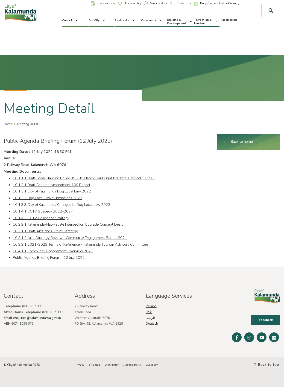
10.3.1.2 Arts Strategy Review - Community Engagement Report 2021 (70, 237)
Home (8, 124)
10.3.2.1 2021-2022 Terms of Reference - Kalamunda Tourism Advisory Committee (80, 244)
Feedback (266, 320)
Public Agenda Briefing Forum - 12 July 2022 (49, 257)
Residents (125, 20)
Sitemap (94, 365)
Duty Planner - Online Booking (216, 3)
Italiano (151, 306)
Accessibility (129, 3)
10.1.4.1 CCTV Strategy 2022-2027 (43, 211)
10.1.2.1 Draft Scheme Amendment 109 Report (51, 184)
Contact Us (180, 3)
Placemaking (228, 20)
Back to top (266, 364)
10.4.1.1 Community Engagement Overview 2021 (53, 251)
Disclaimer (112, 365)
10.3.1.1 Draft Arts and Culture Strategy (45, 231)
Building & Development (180, 21)
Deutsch (152, 323)
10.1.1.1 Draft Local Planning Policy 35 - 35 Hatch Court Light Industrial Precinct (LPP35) (84, 178)
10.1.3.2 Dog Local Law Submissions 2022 (47, 198)
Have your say (103, 3)
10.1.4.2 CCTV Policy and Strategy (41, 218)
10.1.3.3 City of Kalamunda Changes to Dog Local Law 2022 (61, 204)
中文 (149, 312)
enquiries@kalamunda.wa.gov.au (37, 318)
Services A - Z (156, 3)
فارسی (150, 318)
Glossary (152, 365)
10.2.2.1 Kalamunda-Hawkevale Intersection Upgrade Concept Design (69, 224)
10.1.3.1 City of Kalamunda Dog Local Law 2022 (52, 191)
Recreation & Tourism (206, 21)
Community (151, 20)
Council (70, 20)
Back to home (238, 141)
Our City (97, 20)
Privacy (79, 365)
